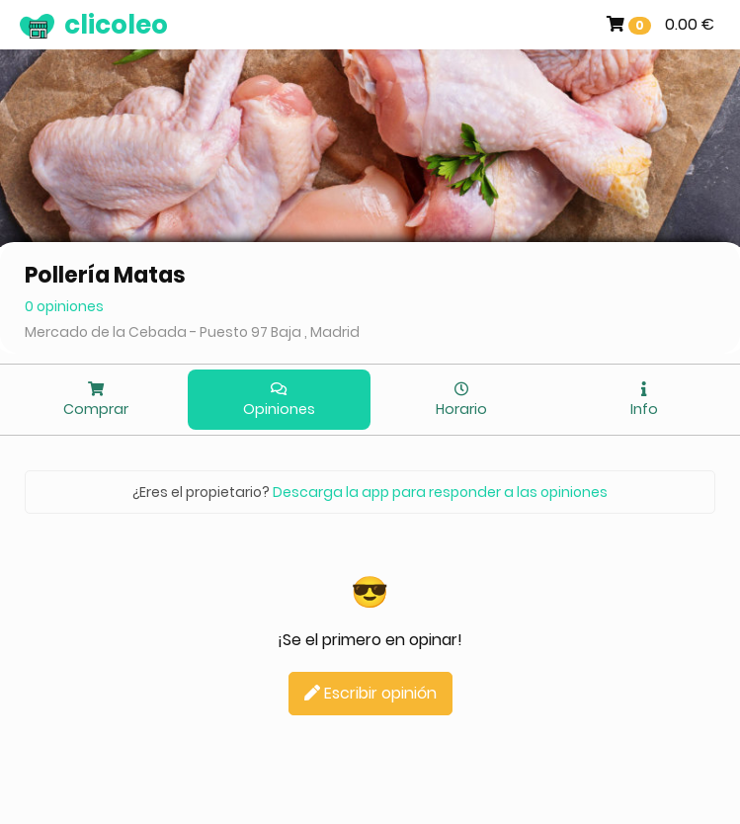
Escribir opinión (370, 693)
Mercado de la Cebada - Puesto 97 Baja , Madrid (192, 332)
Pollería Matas (105, 275)
